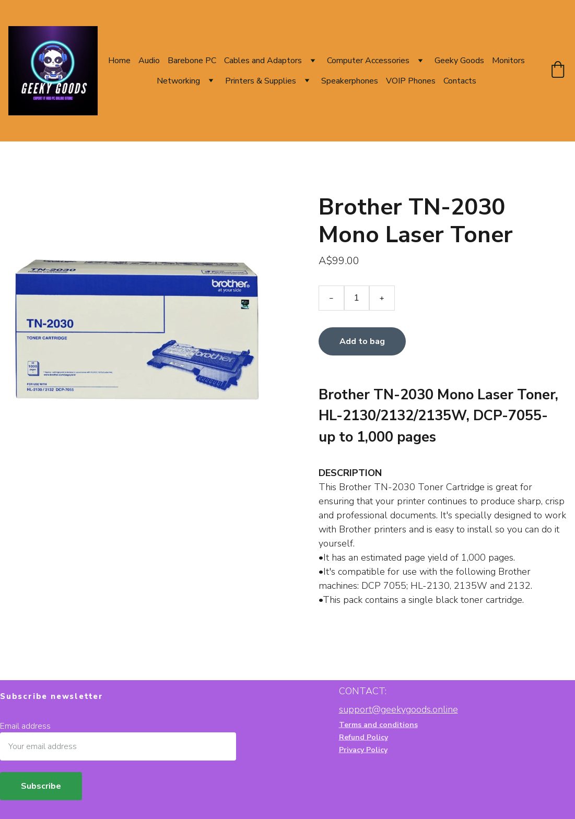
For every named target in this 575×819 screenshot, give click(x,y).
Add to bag (362, 343)
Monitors (508, 60)
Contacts (459, 81)
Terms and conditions (378, 725)
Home (119, 60)
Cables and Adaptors (263, 60)
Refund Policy (363, 738)
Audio (149, 60)
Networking (178, 81)
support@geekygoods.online (398, 709)
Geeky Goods (459, 60)
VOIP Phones (411, 81)
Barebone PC (192, 60)
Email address (25, 726)
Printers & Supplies (260, 81)
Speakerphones (349, 81)
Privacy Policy (363, 750)
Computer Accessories (368, 60)
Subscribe (41, 786)
